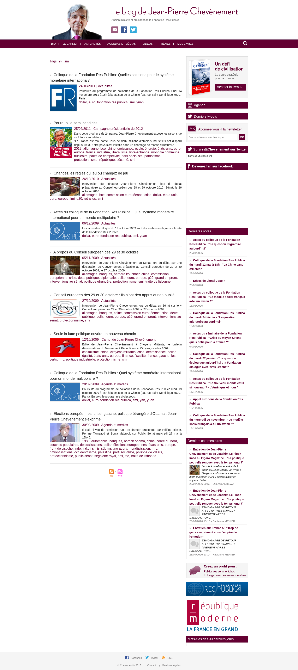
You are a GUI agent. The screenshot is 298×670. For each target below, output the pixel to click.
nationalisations (61, 452)
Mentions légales (169, 665)
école (139, 148)
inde (77, 448)
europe (79, 152)
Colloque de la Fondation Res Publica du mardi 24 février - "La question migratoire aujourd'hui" (217, 317)
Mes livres (183, 43)
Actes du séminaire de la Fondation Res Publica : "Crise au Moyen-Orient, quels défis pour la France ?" (215, 338)
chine (111, 148)
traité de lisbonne (158, 281)
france (90, 152)
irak (85, 448)
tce (127, 456)
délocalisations (91, 445)
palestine (104, 452)
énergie (150, 148)
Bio (53, 43)
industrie (103, 152)
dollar (83, 102)
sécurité (122, 159)
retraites (90, 198)
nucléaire (81, 156)
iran (92, 448)
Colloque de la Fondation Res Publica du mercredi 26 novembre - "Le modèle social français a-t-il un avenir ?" (217, 420)
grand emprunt (166, 277)
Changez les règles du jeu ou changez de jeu (91, 173)
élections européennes (130, 445)
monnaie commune (165, 152)
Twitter (155, 658)
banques (105, 274)
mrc (61, 359)
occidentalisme (85, 452)
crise (147, 195)
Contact (150, 665)
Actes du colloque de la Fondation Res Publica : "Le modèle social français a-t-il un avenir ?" (217, 297)
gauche (164, 355)
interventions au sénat (66, 281)
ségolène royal (105, 456)
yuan (140, 102)
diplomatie (108, 277)
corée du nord (166, 441)
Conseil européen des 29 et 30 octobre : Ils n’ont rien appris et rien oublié (114, 295)
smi (132, 102)
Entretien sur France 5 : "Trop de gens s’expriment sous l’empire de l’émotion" (213, 532)
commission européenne (124, 195)
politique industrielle (80, 359)
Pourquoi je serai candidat (75, 123)
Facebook (136, 658)
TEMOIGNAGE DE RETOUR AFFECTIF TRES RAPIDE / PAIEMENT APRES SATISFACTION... (213, 513)
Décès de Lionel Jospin (209, 280)
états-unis (165, 148)
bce (103, 148)
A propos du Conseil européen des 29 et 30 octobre (95, 252)
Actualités (91, 43)
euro (92, 102)
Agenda (199, 105)
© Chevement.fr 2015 (130, 665)
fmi (72, 198)
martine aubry (117, 448)
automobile (99, 441)
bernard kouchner (127, 274)
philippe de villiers (149, 452)
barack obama (134, 441)
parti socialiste (131, 156)
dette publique (88, 277)
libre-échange (139, 152)
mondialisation (139, 448)
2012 (78, 148)
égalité (87, 355)
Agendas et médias (120, 43)
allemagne (91, 148)
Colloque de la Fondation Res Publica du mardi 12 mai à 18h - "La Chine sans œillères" (217, 265)
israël (101, 448)
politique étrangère (97, 281)
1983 (86, 441)
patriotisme (152, 156)
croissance (125, 148)
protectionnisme (85, 159)
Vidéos (146, 43)
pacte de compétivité (104, 156)
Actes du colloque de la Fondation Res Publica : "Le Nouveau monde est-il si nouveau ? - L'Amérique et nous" (216, 383)
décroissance (156, 352)
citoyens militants (123, 352)
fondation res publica (112, 102)
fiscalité (140, 355)
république (107, 159)
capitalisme (90, 352)
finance (127, 355)
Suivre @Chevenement (200, 156)
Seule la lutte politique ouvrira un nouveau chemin (95, 334)
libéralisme (119, 152)
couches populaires (64, 445)
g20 (79, 198)
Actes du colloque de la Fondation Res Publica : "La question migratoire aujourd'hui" (215, 244)
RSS (170, 658)
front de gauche (61, 448)
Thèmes (163, 43)
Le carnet (68, 43)
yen (142, 400)
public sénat (84, 456)
